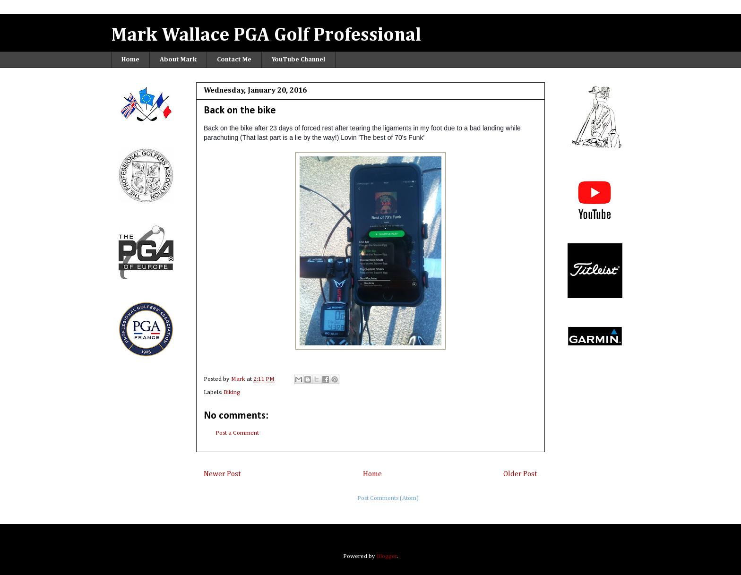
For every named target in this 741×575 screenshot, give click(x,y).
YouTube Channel (298, 59)
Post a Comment (237, 433)
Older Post (520, 474)
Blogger (387, 556)
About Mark (178, 59)
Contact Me (234, 59)
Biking (232, 392)
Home (130, 59)
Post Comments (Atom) (388, 498)
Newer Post (222, 474)
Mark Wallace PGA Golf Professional (266, 35)
